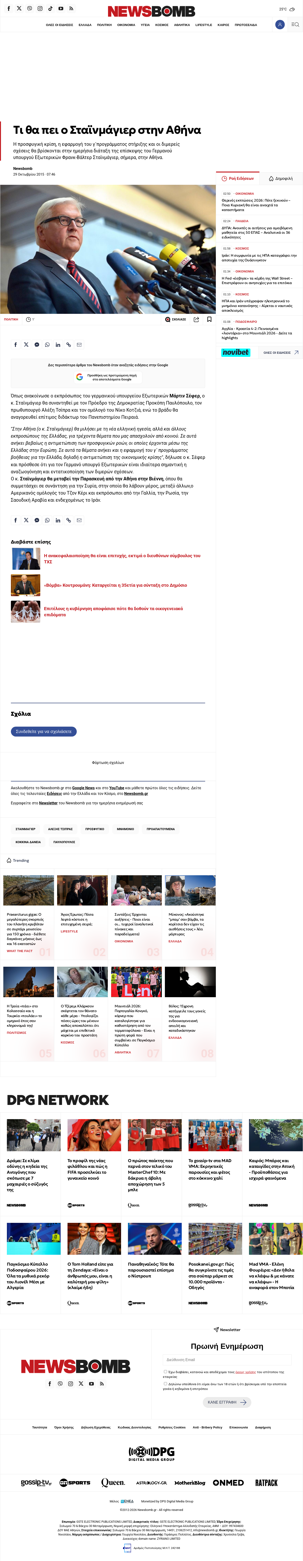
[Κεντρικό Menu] (295, 24)
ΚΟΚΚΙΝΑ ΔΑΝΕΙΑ (28, 842)
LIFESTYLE (203, 25)
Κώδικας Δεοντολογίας (134, 1427)
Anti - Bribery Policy (207, 1427)
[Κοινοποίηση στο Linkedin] (58, 344)
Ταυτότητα (39, 1427)
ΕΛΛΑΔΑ (85, 25)
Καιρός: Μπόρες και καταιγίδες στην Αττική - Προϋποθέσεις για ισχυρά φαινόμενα (271, 1169)
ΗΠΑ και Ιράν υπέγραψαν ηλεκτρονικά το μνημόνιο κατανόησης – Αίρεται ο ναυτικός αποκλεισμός (257, 306)
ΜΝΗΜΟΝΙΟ (125, 829)
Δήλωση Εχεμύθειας (96, 1427)
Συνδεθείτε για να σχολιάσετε (44, 731)
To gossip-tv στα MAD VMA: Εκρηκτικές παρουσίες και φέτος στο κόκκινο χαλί (210, 1169)
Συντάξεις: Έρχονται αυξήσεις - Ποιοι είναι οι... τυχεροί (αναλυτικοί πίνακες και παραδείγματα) (134, 924)
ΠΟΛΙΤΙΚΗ (104, 25)
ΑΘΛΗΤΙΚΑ (182, 25)
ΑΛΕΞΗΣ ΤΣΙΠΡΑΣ (60, 829)
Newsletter (48, 803)
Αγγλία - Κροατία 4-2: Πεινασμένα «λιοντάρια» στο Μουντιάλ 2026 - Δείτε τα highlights (257, 333)
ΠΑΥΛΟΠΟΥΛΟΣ (64, 842)
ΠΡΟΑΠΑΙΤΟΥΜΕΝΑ (161, 829)
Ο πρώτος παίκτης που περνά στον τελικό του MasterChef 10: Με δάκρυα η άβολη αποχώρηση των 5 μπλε (150, 1175)
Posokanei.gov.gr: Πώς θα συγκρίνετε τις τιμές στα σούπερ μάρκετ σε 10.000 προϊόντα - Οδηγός (211, 1275)
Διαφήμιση (263, 1427)
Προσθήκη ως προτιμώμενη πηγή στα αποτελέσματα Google (106, 377)
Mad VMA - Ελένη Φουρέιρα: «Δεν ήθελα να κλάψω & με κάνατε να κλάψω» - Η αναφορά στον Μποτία (271, 1275)
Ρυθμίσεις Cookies (171, 1427)
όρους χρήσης (245, 1372)
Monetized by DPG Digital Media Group (167, 1501)
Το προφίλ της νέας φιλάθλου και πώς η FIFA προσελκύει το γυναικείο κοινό (88, 1169)
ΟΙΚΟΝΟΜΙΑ (126, 25)
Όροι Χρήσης (64, 1427)
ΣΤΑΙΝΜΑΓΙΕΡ (25, 829)
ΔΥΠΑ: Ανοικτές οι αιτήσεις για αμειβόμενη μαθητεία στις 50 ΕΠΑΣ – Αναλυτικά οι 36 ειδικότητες (257, 233)
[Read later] (209, 319)
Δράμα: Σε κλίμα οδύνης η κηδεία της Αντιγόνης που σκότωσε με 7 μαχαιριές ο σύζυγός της (27, 1175)
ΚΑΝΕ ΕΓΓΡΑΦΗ (227, 1402)
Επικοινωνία (239, 1427)
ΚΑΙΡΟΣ (223, 25)
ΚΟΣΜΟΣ (161, 25)
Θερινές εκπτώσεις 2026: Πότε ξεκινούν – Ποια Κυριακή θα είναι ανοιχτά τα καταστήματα (256, 205)
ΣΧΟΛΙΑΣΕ (175, 319)
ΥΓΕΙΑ (145, 25)
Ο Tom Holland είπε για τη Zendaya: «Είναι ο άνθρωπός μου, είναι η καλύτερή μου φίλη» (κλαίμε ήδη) (90, 1275)
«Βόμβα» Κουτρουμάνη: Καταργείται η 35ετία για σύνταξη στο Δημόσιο (115, 585)
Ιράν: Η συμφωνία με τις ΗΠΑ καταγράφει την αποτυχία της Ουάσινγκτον (259, 257)
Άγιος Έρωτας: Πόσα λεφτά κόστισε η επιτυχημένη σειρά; (77, 919)
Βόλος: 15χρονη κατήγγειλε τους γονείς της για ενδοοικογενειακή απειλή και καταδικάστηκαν (187, 1018)
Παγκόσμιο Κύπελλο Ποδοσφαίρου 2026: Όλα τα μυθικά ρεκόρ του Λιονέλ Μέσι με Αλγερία (28, 1275)
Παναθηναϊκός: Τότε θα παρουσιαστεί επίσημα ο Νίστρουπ (151, 1270)
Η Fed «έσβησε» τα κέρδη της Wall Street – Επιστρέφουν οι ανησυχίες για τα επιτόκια (257, 280)
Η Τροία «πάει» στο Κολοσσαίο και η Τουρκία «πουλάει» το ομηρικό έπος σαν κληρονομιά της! (24, 1016)
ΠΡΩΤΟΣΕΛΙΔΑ (246, 25)
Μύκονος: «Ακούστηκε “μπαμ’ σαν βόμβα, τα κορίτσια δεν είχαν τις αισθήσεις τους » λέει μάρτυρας (186, 924)
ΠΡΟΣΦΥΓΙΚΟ (95, 829)
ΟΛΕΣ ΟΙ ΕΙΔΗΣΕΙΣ (59, 25)
